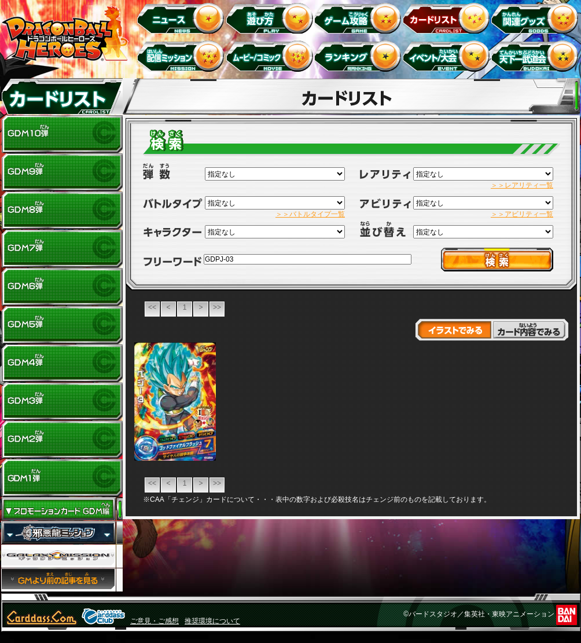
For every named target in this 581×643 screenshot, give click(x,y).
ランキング (359, 56)
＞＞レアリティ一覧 (522, 185)
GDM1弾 (62, 478)
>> (217, 307)
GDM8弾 (62, 211)
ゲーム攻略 (359, 18)
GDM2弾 (62, 440)
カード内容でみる (530, 330)
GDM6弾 (62, 287)
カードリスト (448, 18)
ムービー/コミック (271, 56)
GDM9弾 (62, 172)
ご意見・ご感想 (154, 621)
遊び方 (271, 18)
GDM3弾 (62, 402)
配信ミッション (182, 56)
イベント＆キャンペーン (448, 56)
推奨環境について (212, 621)
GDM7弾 (62, 249)
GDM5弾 (62, 325)
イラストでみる (453, 330)
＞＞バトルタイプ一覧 (310, 214)
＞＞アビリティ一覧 (522, 214)
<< (152, 307)
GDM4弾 (62, 363)
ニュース (182, 18)
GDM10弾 (62, 134)
